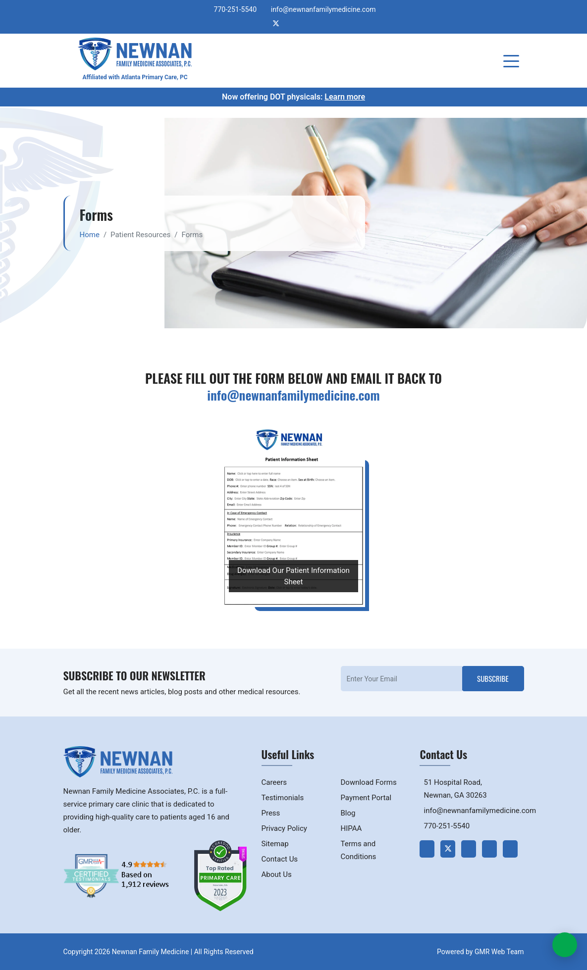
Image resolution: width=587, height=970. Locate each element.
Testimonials (283, 797)
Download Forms (368, 782)
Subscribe (492, 678)
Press (271, 813)
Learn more (344, 97)
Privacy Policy (284, 828)
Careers (274, 782)
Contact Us (280, 859)
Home (90, 234)
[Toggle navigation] (513, 60)
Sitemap (275, 843)
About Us (277, 874)
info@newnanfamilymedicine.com (323, 9)
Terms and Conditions (358, 850)
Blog (347, 813)
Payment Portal (365, 797)
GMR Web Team (499, 952)
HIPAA (351, 828)
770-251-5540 (235, 9)
